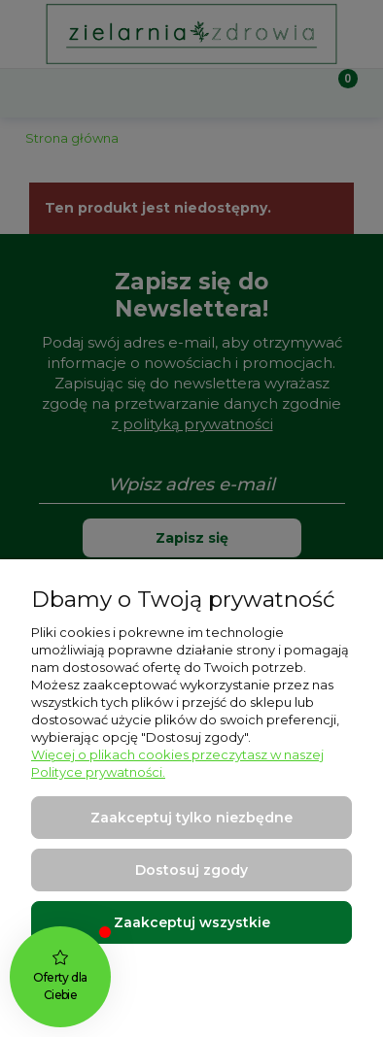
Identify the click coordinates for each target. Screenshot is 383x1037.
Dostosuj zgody (191, 870)
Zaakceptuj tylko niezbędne (191, 817)
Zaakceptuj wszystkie (192, 922)
